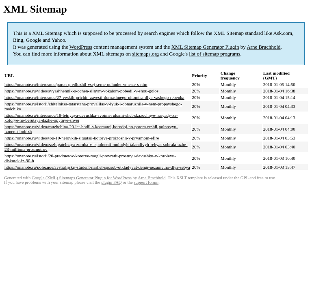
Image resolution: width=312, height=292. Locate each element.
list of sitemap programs (214, 54)
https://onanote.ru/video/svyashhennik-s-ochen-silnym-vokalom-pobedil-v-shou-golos (81, 90)
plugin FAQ (111, 182)
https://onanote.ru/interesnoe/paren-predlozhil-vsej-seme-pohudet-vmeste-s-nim (75, 84)
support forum (146, 182)
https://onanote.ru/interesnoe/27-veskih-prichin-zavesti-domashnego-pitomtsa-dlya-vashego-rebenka (94, 97)
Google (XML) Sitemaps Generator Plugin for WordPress (82, 178)
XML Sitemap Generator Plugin (205, 47)
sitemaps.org (145, 54)
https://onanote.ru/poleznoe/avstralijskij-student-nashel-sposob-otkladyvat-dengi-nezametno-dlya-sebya (97, 167)
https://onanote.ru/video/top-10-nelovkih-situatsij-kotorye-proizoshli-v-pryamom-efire (81, 137)
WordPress (80, 47)
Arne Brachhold (263, 47)
